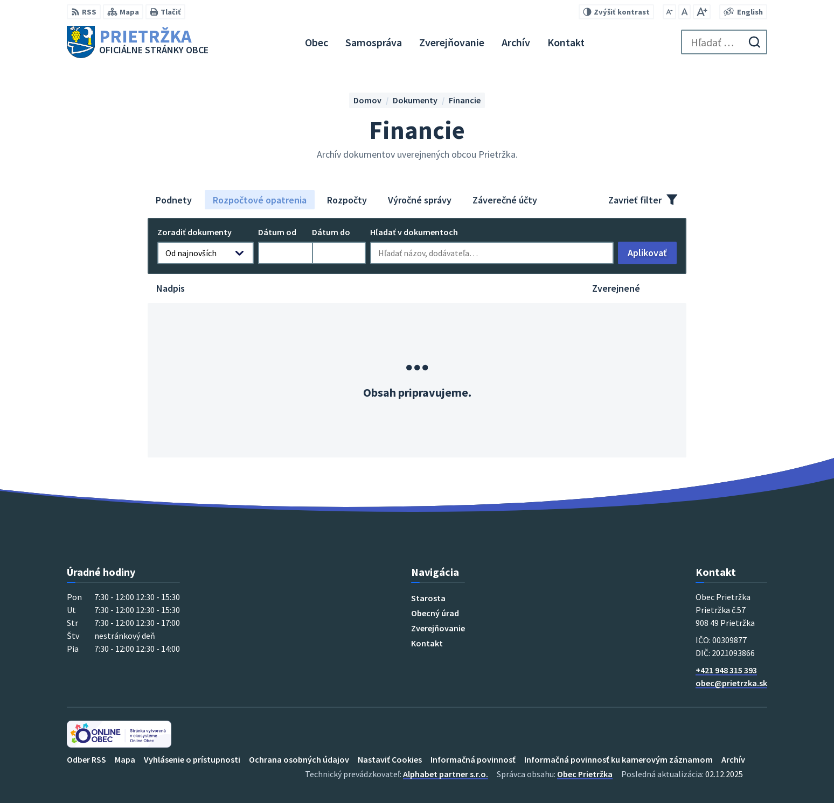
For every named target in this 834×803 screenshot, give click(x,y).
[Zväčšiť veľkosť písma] (702, 11)
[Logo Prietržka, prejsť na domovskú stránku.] (137, 42)
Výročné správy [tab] (419, 200)
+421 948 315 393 (726, 670)
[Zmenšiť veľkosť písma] (669, 11)
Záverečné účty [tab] (504, 200)
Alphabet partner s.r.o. (445, 774)
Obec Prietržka (585, 774)
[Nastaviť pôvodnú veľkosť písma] (684, 11)
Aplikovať (652, 255)
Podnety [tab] (174, 200)
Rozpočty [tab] (347, 200)
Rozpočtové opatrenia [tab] (260, 200)
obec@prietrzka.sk (731, 683)
